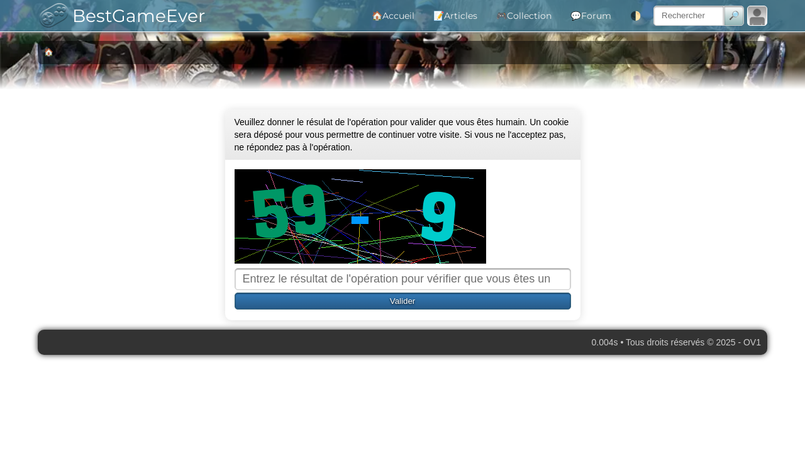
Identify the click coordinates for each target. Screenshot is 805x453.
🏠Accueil (393, 15)
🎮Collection (524, 15)
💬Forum (590, 15)
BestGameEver (118, 15)
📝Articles (455, 15)
